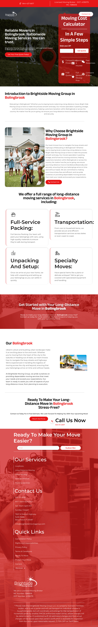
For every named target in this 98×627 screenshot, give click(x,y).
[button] (64, 13)
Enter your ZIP (66, 46)
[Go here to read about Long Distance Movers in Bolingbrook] (17, 13)
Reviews (20, 568)
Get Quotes (82, 51)
